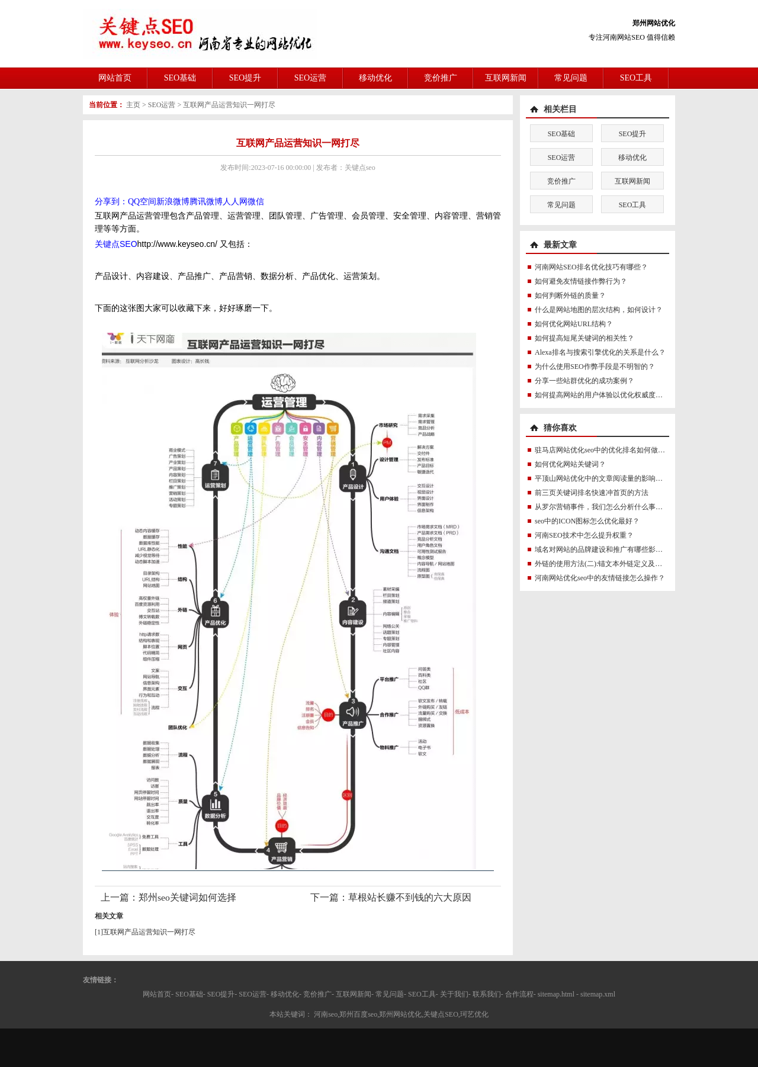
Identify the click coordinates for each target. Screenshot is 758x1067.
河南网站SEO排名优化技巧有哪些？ (591, 267)
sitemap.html (556, 994)
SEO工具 (636, 77)
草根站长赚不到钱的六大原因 (409, 897)
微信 (256, 201)
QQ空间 (142, 201)
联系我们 (487, 994)
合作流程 (519, 994)
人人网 (235, 201)
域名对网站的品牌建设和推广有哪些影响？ (602, 549)
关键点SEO (116, 244)
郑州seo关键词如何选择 (187, 897)
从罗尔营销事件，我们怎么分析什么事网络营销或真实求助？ (631, 507)
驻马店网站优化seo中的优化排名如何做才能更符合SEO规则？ (631, 450)
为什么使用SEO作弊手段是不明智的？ (595, 366)
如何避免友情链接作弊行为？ (581, 281)
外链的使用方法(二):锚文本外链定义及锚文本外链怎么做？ (627, 564)
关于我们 (454, 994)
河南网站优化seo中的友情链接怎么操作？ (600, 578)
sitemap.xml (597, 994)
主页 (133, 105)
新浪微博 (173, 201)
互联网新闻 (505, 77)
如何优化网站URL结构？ (574, 324)
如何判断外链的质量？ (570, 295)
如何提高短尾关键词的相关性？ (584, 338)
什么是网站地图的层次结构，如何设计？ (599, 310)
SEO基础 (180, 77)
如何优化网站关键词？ (570, 464)
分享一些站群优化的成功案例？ (584, 381)
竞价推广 (440, 77)
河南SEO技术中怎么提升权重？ (584, 535)
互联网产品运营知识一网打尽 (229, 105)
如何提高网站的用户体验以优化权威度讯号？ (606, 395)
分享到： (111, 201)
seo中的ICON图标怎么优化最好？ (587, 521)
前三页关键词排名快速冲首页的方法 (591, 492)
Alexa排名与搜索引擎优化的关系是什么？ (600, 352)
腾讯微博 (206, 201)
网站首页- (158, 994)
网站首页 (114, 77)
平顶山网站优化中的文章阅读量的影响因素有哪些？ (616, 478)
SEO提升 (245, 77)
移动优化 (375, 77)
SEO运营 (310, 77)
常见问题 (570, 77)
